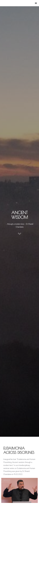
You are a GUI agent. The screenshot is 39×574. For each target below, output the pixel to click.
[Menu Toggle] (36, 3)
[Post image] (19, 563)
